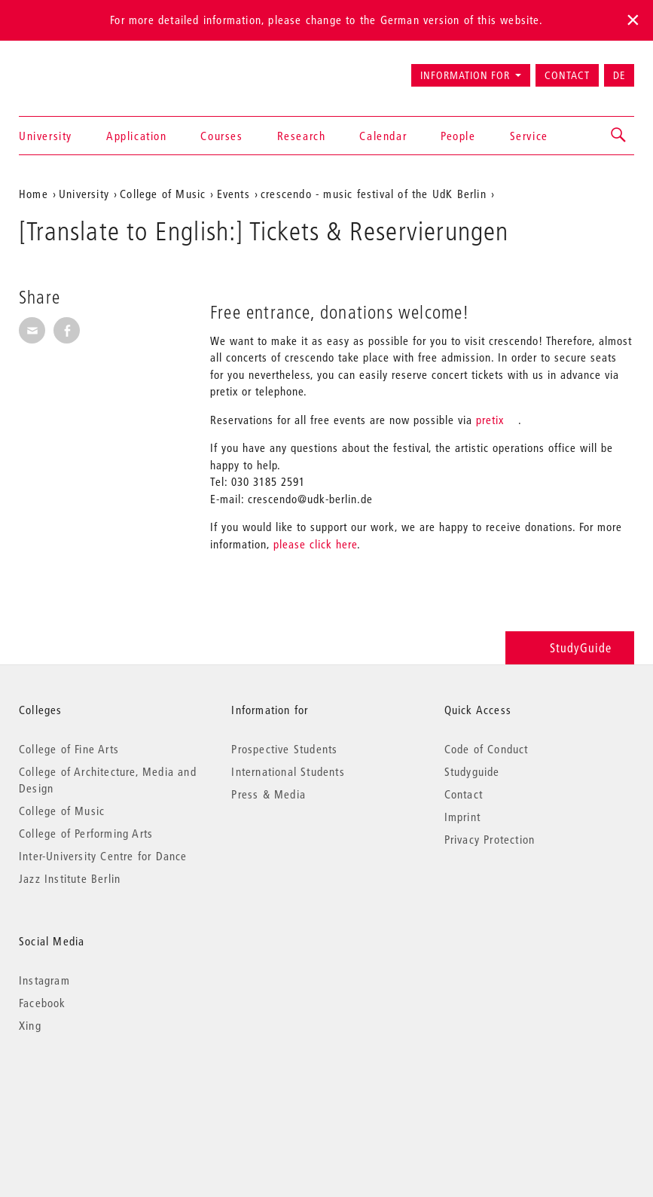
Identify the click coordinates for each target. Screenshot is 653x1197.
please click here (315, 543)
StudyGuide (570, 647)
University (45, 135)
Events (233, 193)
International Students (287, 771)
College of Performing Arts (86, 833)
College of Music (163, 193)
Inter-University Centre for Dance (103, 855)
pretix (490, 419)
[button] (619, 135)
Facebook (42, 1002)
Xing (30, 1025)
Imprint (462, 816)
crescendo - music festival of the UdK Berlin (374, 193)
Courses (221, 135)
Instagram (44, 980)
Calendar (383, 135)
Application (136, 135)
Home (33, 193)
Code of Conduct (486, 748)
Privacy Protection (490, 839)
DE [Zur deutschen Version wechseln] (619, 75)
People (458, 135)
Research (301, 135)
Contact (567, 75)
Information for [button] (465, 75)
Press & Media (268, 794)
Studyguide (472, 771)
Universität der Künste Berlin (78, 68)
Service (529, 135)
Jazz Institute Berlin (70, 878)
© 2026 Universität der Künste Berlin (97, 1089)
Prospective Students (284, 748)
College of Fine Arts (69, 748)
